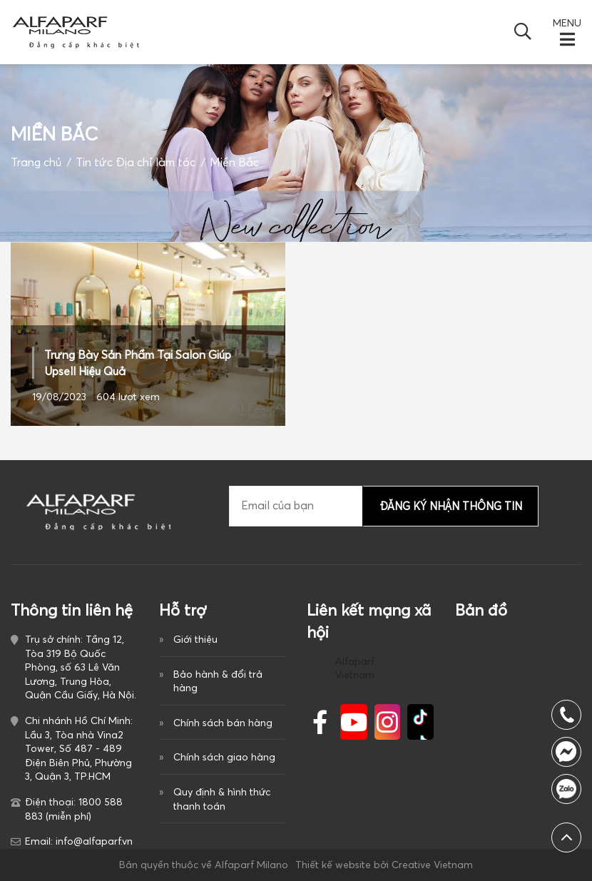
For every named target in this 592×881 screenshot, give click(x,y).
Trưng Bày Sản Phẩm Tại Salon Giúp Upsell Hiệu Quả (137, 362)
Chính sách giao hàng (224, 756)
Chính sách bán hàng (222, 722)
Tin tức (94, 162)
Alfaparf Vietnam (354, 668)
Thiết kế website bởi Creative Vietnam (384, 864)
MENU (567, 22)
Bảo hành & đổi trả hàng (217, 681)
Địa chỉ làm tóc (155, 162)
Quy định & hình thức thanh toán (221, 799)
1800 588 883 (566, 789)
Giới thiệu (195, 639)
